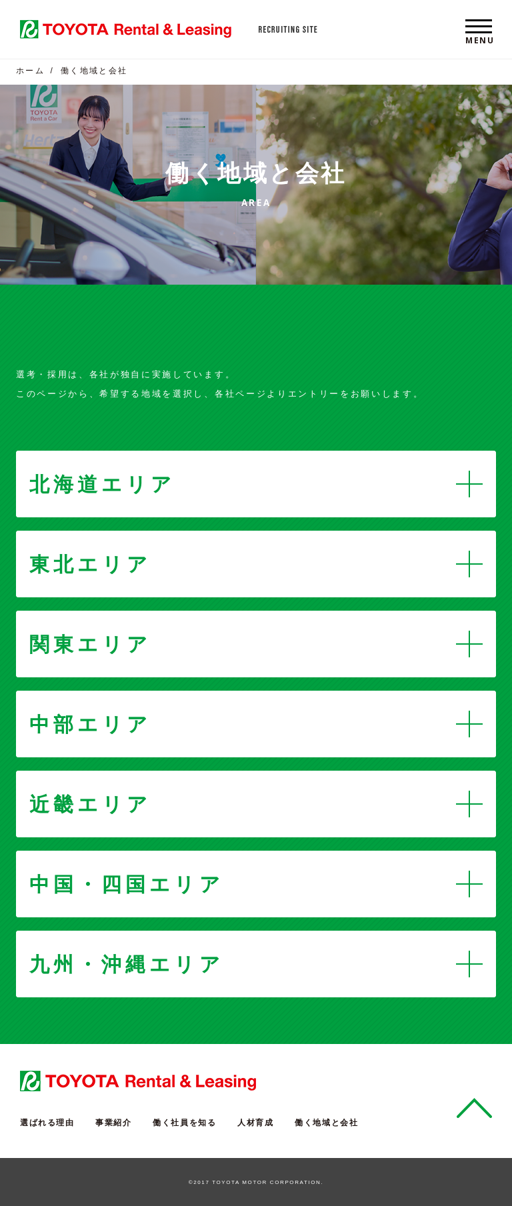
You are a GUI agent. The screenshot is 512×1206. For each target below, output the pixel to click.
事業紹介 (113, 1122)
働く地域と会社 (326, 1122)
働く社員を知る (184, 1122)
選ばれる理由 (47, 1122)
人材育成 (255, 1122)
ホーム (30, 70)
